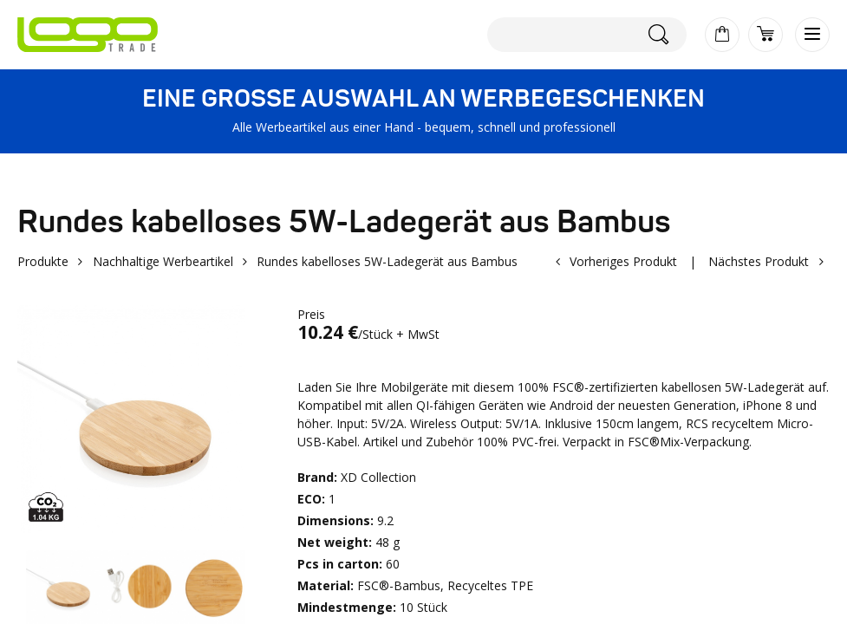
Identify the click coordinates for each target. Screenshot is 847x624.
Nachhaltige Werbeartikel (163, 261)
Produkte (42, 261)
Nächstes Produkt (758, 261)
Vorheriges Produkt (623, 261)
